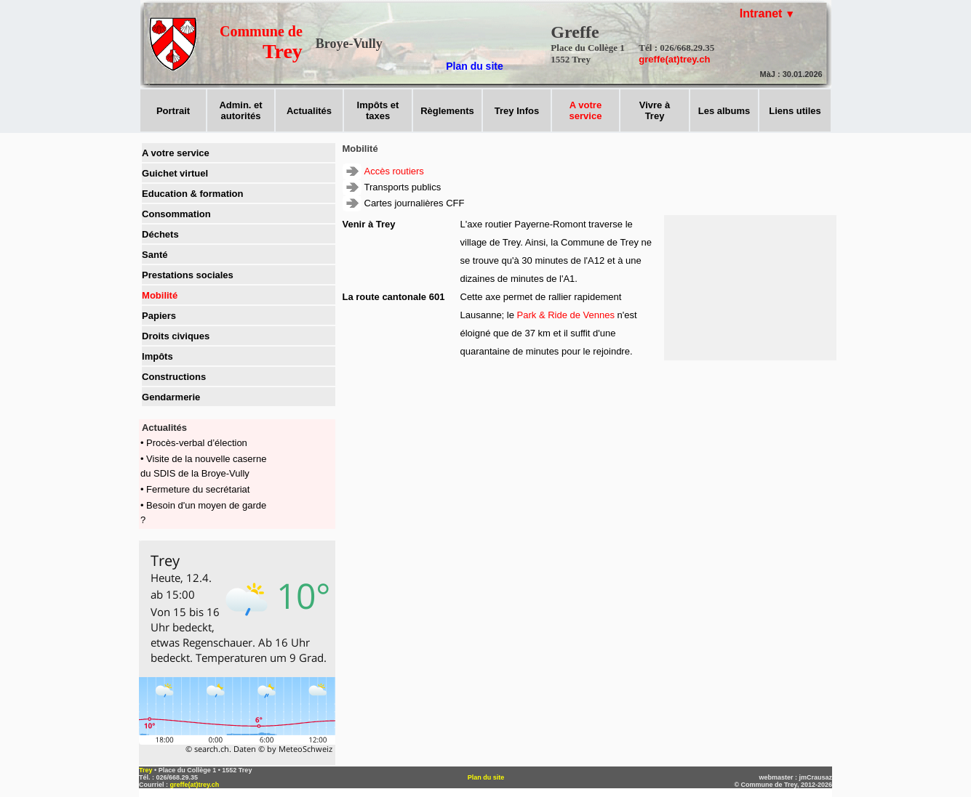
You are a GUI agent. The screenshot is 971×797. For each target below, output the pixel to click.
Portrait (173, 110)
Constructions (174, 376)
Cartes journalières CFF (414, 203)
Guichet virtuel (175, 173)
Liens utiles (795, 110)
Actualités (309, 110)
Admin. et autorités (240, 110)
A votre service (175, 152)
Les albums (724, 110)
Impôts (157, 356)
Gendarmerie (171, 397)
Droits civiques (175, 336)
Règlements (447, 110)
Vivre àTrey (654, 110)
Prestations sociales (187, 275)
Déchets (160, 234)
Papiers (159, 315)
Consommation (176, 214)
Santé (154, 254)
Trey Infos (517, 110)
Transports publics (402, 187)
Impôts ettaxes (378, 110)
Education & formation (192, 193)
